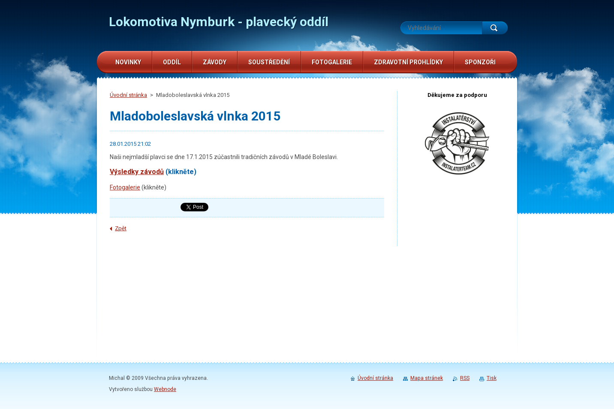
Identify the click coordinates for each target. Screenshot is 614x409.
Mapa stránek (426, 378)
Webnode (165, 389)
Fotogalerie (125, 187)
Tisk (492, 378)
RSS (465, 378)
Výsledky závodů (137, 172)
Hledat (495, 27)
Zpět (120, 228)
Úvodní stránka (128, 95)
